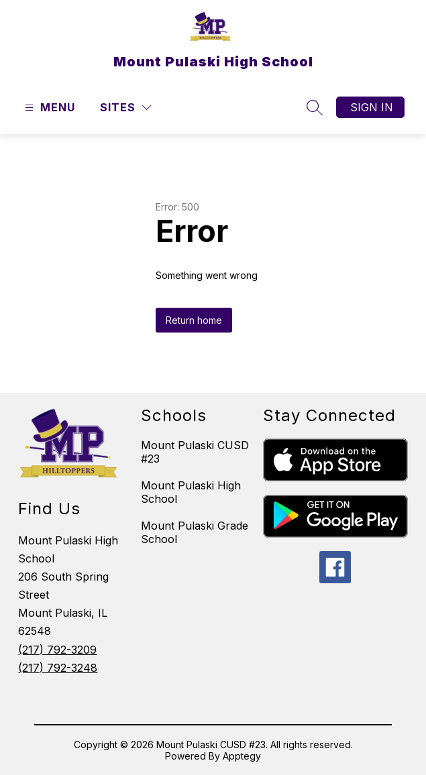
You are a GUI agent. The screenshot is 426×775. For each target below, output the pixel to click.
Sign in (371, 107)
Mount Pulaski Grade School (194, 532)
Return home (194, 320)
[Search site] (315, 107)
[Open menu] (48, 107)
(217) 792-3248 (57, 667)
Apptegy (242, 756)
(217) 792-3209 (57, 649)
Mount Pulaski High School (191, 492)
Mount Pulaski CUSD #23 (195, 451)
